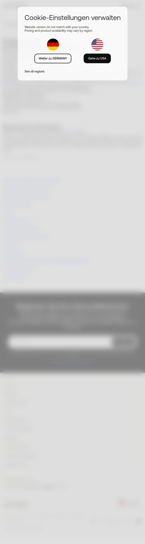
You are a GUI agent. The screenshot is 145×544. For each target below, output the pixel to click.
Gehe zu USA (97, 58)
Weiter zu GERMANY (53, 58)
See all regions (34, 71)
